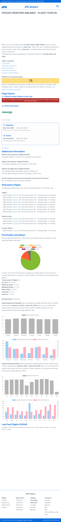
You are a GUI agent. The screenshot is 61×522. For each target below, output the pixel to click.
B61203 (15, 197)
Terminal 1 (19, 500)
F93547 (15, 230)
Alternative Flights (8, 68)
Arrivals (4, 500)
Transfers (48, 502)
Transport (48, 498)
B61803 (15, 200)
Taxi (46, 510)
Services (33, 507)
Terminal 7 (19, 507)
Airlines (4, 507)
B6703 (15, 209)
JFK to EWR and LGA (51, 512)
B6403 (15, 204)
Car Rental (33, 500)
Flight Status (6, 63)
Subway (47, 505)
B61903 (15, 202)
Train (46, 514)
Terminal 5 (19, 505)
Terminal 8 (19, 510)
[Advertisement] (30, 29)
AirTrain (47, 500)
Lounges (33, 505)
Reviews (33, 510)
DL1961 (15, 221)
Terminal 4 (19, 502)
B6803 (15, 212)
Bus (46, 507)
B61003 (15, 195)
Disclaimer (19, 520)
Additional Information (9, 65)
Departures (5, 502)
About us (30, 520)
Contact (25, 520)
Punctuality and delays (9, 70)
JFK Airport (31, 7)
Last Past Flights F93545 (10, 73)
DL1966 (15, 223)
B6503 (15, 207)
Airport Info (20, 498)
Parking (32, 498)
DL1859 (15, 219)
